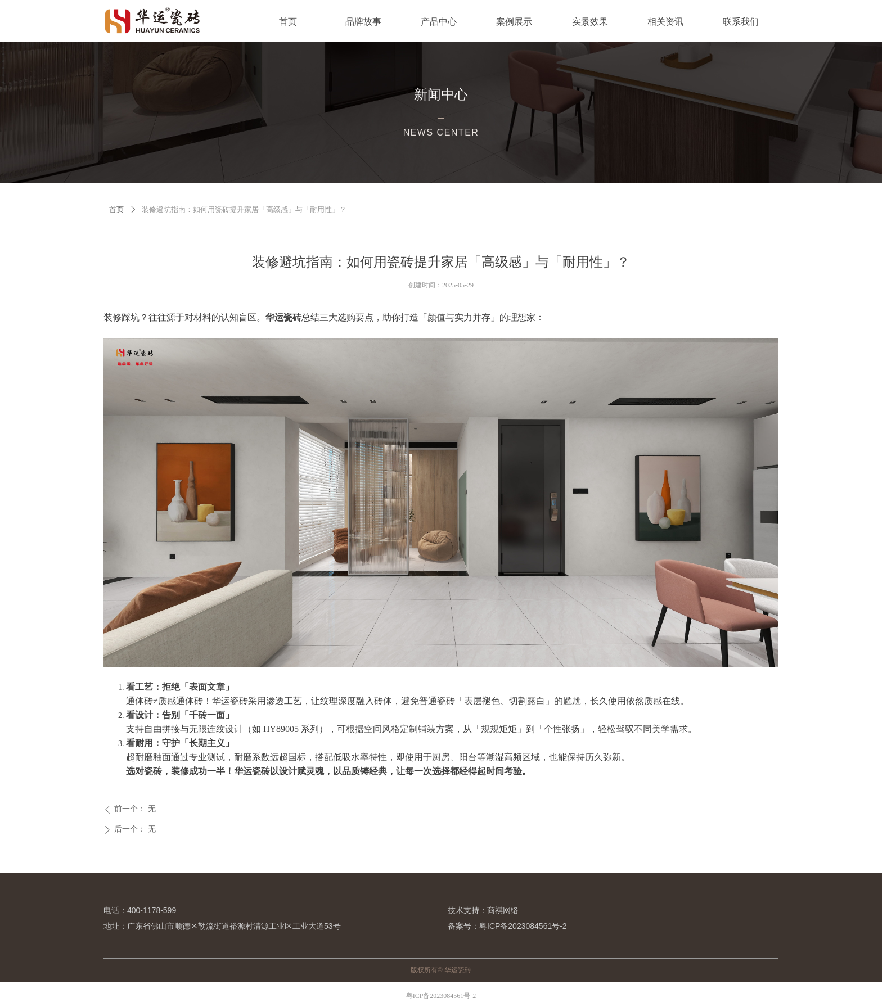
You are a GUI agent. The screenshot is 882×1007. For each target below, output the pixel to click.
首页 (116, 209)
